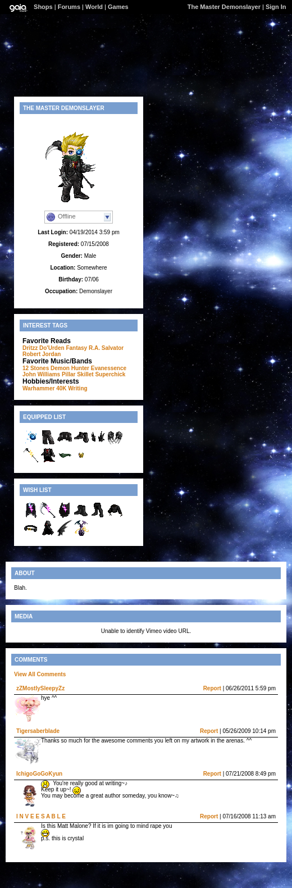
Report (212, 688)
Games (118, 6)
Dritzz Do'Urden (43, 348)
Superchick (110, 374)
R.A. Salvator (106, 348)
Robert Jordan (41, 354)
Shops (43, 6)
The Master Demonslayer (224, 6)
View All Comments (40, 674)
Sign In (276, 6)
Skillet (85, 374)
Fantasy (76, 348)
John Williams (41, 374)
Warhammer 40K (44, 388)
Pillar (68, 374)
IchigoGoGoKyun (39, 774)
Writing (77, 388)
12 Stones (35, 368)
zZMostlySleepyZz (40, 688)
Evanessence (108, 368)
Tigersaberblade (38, 731)
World (94, 6)
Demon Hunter (70, 368)
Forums (69, 6)
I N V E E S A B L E (41, 816)
